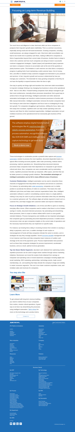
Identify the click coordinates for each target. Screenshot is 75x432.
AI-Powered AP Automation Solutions (16, 407)
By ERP (12, 370)
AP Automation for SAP (14, 394)
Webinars (11, 359)
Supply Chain (41, 337)
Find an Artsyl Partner (42, 358)
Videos (11, 357)
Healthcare (40, 331)
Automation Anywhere (42, 394)
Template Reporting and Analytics (15, 403)
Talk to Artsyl (32, 309)
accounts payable (48, 235)
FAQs (11, 363)
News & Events (41, 344)
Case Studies (12, 362)
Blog (39, 345)
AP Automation (12, 393)
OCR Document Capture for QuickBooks (46, 382)
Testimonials (12, 361)
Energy (40, 335)
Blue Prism (40, 395)
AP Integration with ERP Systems (44, 388)
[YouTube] (11, 424)
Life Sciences (12, 343)
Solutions (20, 326)
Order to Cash (12, 415)
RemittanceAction (13, 334)
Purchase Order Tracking (43, 402)
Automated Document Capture (44, 375)
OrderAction (12, 333)
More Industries (14, 340)
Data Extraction (41, 379)
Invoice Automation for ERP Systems (16, 404)
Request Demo (15, 4)
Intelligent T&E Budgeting (23, 287)
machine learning (36, 126)
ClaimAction (12, 335)
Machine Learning (42, 377)
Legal (40, 336)
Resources (13, 354)
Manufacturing (41, 333)
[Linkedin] (17, 424)
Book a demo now (21, 145)
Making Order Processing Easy (50, 279)
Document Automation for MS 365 (44, 383)
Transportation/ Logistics (43, 334)
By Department (14, 410)
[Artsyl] (20, 2)
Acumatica (11, 374)
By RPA (41, 390)
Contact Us (26, 316)
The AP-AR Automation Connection (22, 279)
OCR (39, 374)
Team (40, 343)
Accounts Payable (13, 413)
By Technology (43, 370)
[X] (14, 424)
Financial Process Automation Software (16, 405)
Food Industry (12, 346)
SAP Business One (13, 380)
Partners (41, 354)
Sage (11, 379)
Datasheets (12, 358)
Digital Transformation (13, 402)
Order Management (13, 399)
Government (12, 345)
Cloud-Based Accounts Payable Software (17, 406)
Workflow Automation (13, 400)
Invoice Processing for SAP (43, 404)
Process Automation (13, 401)
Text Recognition (41, 380)
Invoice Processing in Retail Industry (45, 403)
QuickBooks (12, 378)
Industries (41, 326)
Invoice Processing (42, 401)
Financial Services (42, 332)
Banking (11, 351)
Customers (40, 346)
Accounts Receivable (13, 414)
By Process (13, 390)
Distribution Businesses (14, 350)
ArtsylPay (11, 331)
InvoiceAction (12, 332)
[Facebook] (21, 424)
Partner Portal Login (42, 359)
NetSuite (11, 377)
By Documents (43, 398)
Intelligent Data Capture (43, 376)
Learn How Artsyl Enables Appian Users (50, 287)
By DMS (12, 417)
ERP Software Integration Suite (15, 373)
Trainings (11, 360)
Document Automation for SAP (44, 387)
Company (41, 340)
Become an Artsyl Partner (43, 357)
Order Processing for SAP (43, 405)
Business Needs (37, 367)
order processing (37, 186)
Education (11, 344)
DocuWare (11, 420)
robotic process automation (23, 129)
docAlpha (11, 329)
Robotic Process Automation (43, 378)
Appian (40, 393)
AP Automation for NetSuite (14, 395)
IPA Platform (13, 326)
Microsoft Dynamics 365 (14, 375)
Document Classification (43, 373)
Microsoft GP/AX (13, 376)
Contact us (59, 4)
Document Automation (42, 381)
